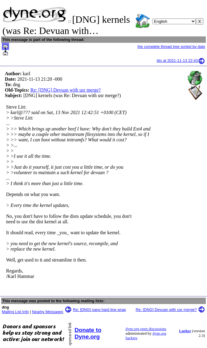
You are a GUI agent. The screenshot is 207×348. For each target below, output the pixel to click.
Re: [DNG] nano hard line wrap (99, 309)
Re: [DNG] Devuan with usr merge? (65, 90)
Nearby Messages (47, 311)
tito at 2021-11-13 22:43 (181, 60)
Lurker (185, 331)
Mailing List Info (15, 311)
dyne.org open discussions (145, 329)
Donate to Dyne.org (88, 333)
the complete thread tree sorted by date (171, 46)
